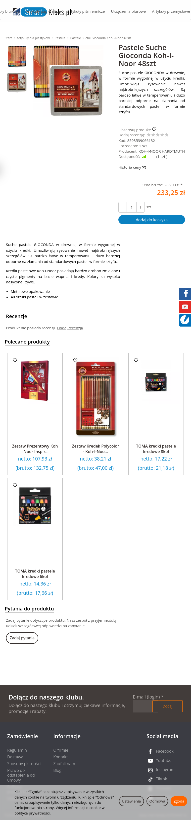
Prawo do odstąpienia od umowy (21, 775)
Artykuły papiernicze (43, 11)
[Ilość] (132, 207)
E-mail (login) (146, 697)
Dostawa (15, 757)
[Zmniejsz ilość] (140, 207)
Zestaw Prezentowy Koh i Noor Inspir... (35, 448)
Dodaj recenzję (70, 327)
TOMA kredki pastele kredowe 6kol (35, 573)
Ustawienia (131, 801)
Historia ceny (131, 167)
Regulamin (17, 750)
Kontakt (60, 757)
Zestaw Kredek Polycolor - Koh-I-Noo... (95, 448)
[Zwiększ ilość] (122, 207)
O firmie (60, 750)
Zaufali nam (64, 763)
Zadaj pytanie (22, 638)
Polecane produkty (27, 341)
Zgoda (179, 801)
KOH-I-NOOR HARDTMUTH (162, 151)
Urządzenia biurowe (128, 11)
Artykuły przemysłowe (171, 11)
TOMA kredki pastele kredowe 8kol (156, 448)
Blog (57, 770)
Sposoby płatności (24, 763)
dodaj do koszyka (152, 220)
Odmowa (157, 801)
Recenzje (16, 316)
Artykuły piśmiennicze (86, 11)
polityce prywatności (32, 813)
